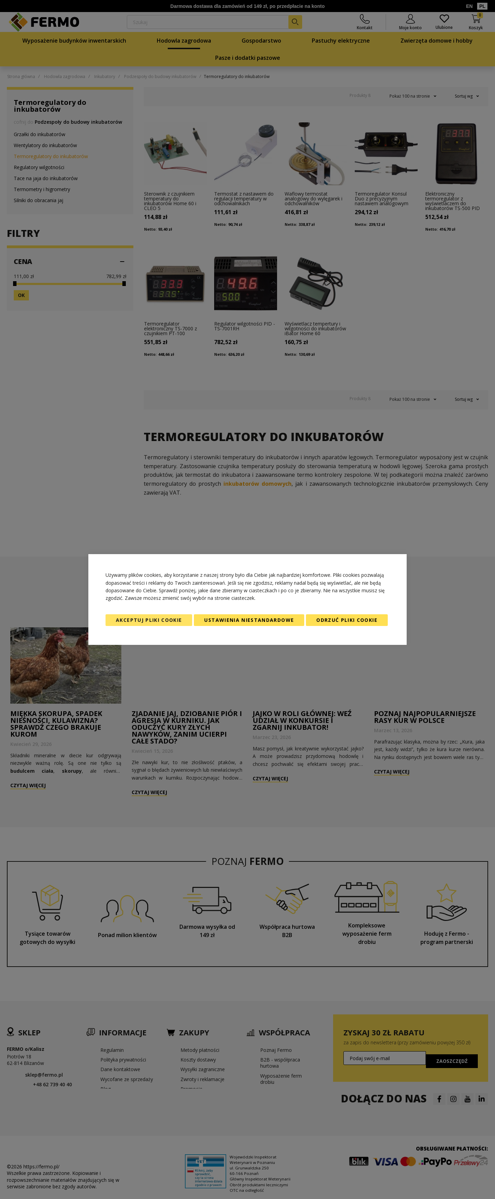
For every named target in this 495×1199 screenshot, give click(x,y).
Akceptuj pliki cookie (149, 620)
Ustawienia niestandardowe (249, 620)
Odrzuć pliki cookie (346, 620)
